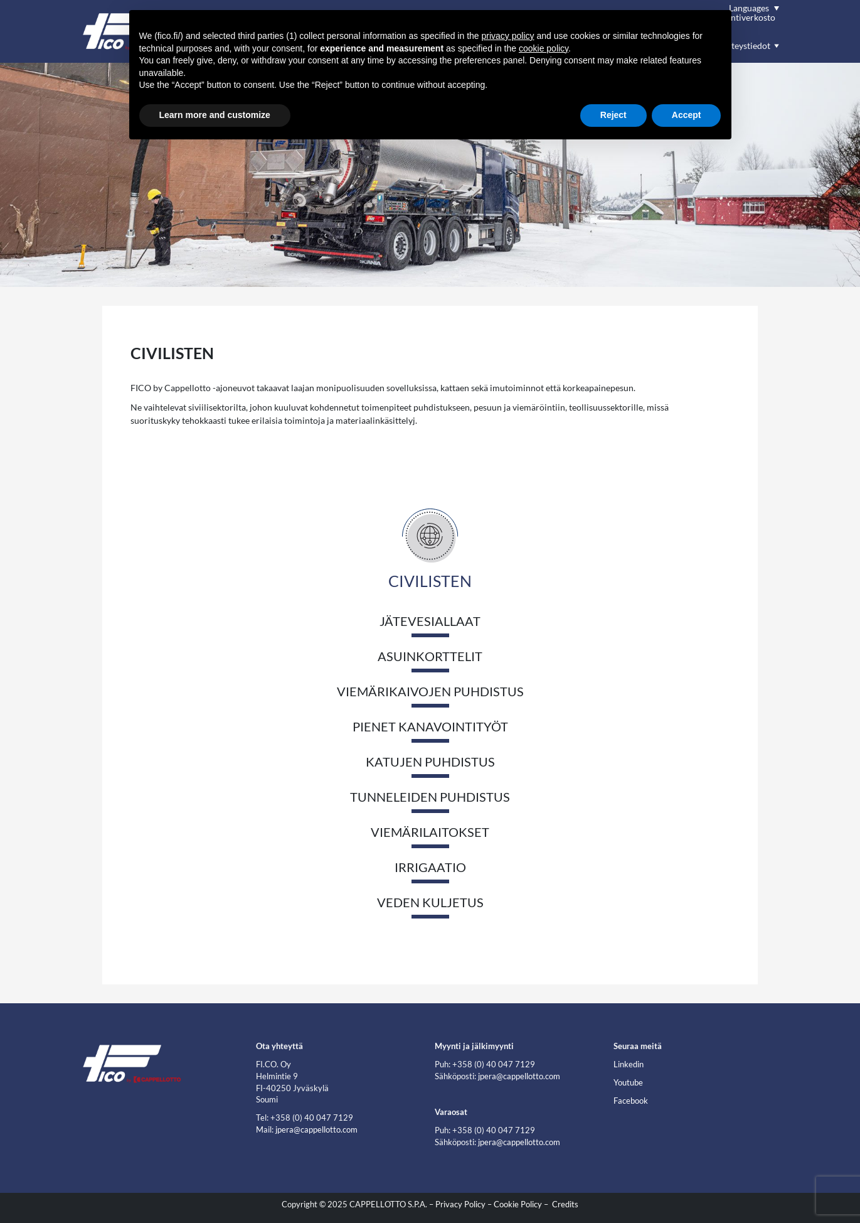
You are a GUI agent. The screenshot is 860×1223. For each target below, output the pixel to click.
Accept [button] (686, 115)
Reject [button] (613, 115)
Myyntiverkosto (744, 17)
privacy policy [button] (508, 36)
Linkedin (628, 1064)
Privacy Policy (460, 1204)
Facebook (630, 1101)
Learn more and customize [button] (214, 115)
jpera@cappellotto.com (316, 1129)
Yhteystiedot (745, 45)
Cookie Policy (518, 1204)
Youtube (628, 1082)
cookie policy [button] (543, 48)
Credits (565, 1204)
